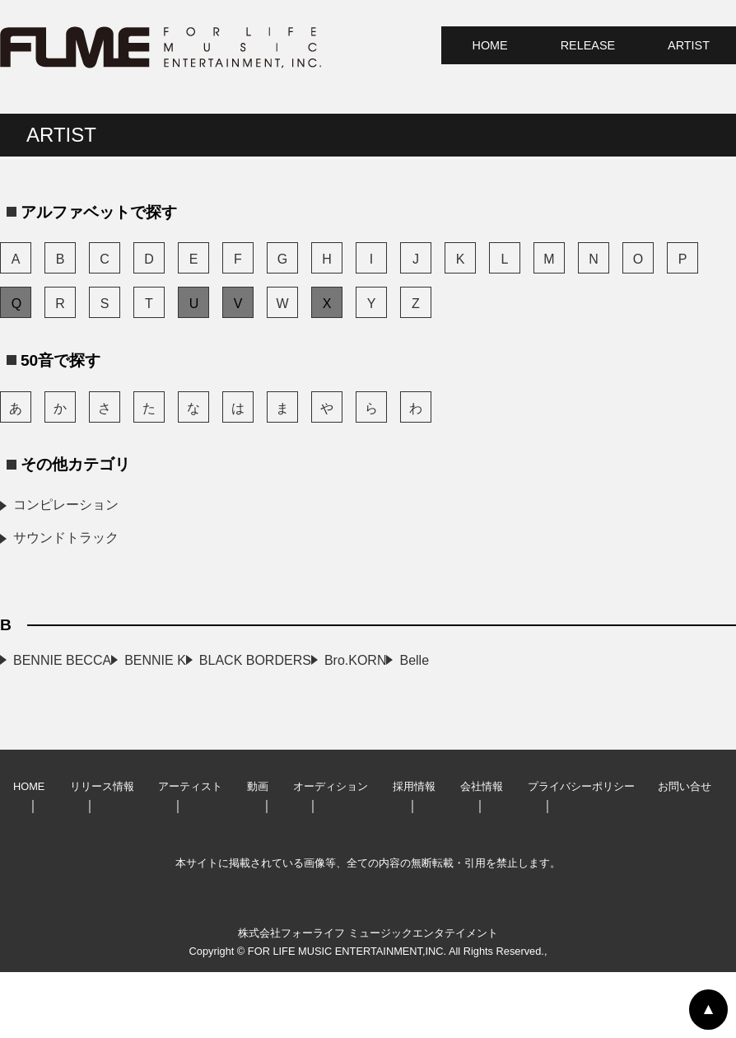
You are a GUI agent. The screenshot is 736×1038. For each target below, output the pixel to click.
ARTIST (689, 45)
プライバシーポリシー (581, 852)
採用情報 (414, 852)
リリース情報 (102, 852)
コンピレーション (66, 505)
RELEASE (588, 45)
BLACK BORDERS (69, 693)
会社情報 (481, 852)
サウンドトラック (66, 538)
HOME (490, 45)
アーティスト (190, 852)
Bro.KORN (318, 693)
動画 (257, 852)
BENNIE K (318, 660)
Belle (28, 726)
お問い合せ (684, 852)
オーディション (330, 852)
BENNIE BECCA (62, 660)
